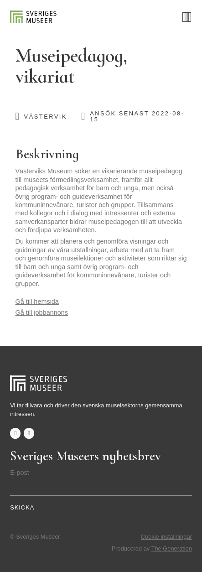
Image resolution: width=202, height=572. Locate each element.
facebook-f (15, 433)
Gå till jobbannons (42, 312)
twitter (29, 433)
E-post (19, 472)
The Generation (171, 548)
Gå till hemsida (37, 301)
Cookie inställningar (166, 536)
